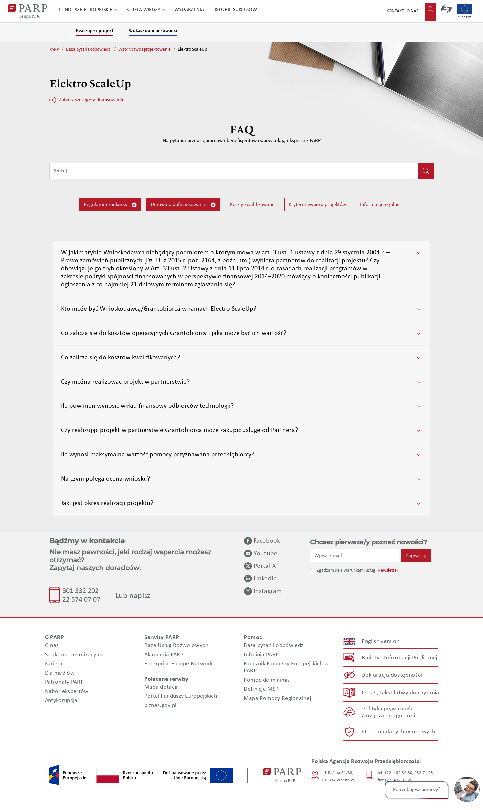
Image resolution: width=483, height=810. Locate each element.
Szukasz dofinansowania (153, 30)
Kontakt (395, 11)
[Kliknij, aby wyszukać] (426, 171)
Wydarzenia (189, 9)
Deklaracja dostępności (392, 675)
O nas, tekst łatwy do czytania (400, 692)
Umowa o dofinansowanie (183, 205)
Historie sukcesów (234, 9)
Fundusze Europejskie (89, 10)
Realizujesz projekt (94, 30)
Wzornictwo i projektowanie (144, 49)
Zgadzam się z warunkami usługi (346, 570)
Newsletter (388, 570)
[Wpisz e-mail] (356, 555)
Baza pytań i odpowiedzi (88, 49)
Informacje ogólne (380, 204)
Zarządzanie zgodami (388, 716)
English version (381, 641)
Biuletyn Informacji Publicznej (399, 658)
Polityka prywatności (388, 709)
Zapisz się (416, 555)
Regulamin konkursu (110, 205)
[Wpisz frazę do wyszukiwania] (233, 171)
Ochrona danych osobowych (398, 732)
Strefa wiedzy (146, 10)
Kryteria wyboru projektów (317, 204)
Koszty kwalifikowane (252, 204)
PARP (54, 49)
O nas (412, 11)
